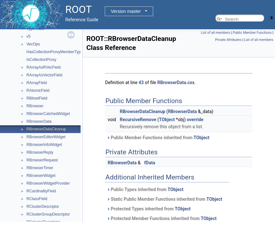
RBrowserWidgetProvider (48, 183)
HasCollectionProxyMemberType (54, 52)
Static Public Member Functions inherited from (164, 199)
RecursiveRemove (138, 119)
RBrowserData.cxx (175, 82)
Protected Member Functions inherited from (162, 218)
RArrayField (36, 83)
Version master (126, 11)
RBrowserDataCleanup (46, 129)
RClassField (36, 199)
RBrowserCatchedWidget (48, 113)
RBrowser (35, 106)
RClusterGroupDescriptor (48, 214)
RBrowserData (39, 121)
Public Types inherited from (145, 189)
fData (149, 162)
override (195, 119)
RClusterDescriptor (42, 206)
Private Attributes (228, 40)
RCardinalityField (41, 191)
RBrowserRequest (42, 160)
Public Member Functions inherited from (158, 137)
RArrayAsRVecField (43, 67)
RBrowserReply (39, 152)
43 (141, 82)
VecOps (33, 44)
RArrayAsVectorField (44, 75)
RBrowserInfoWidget (44, 144)
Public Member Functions (252, 33)
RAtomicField (37, 90)
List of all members (215, 33)
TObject (167, 119)
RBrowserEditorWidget (45, 137)
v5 (28, 36)
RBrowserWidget (40, 175)
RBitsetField (36, 98)
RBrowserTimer (39, 168)
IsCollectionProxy (41, 59)
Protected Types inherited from (149, 208)
